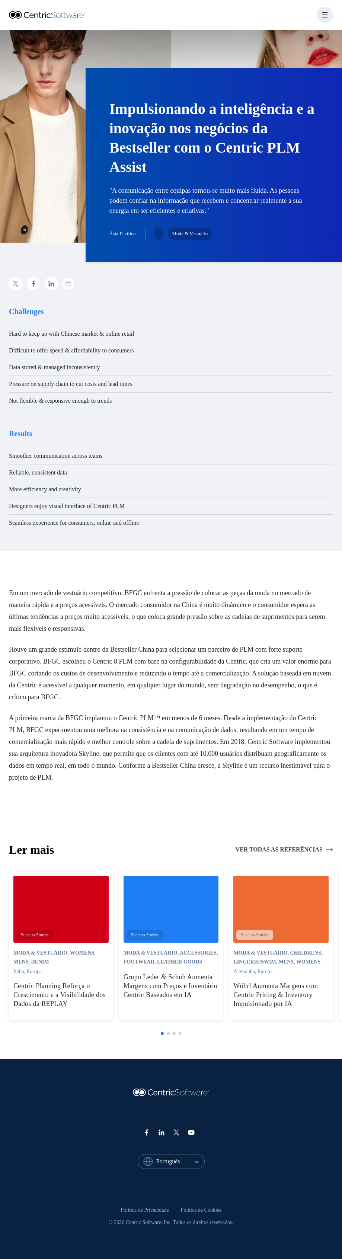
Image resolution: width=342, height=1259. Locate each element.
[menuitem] (145, 1210)
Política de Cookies (201, 1210)
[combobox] (180, 1161)
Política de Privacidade (145, 1210)
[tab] (162, 1033)
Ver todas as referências (284, 849)
